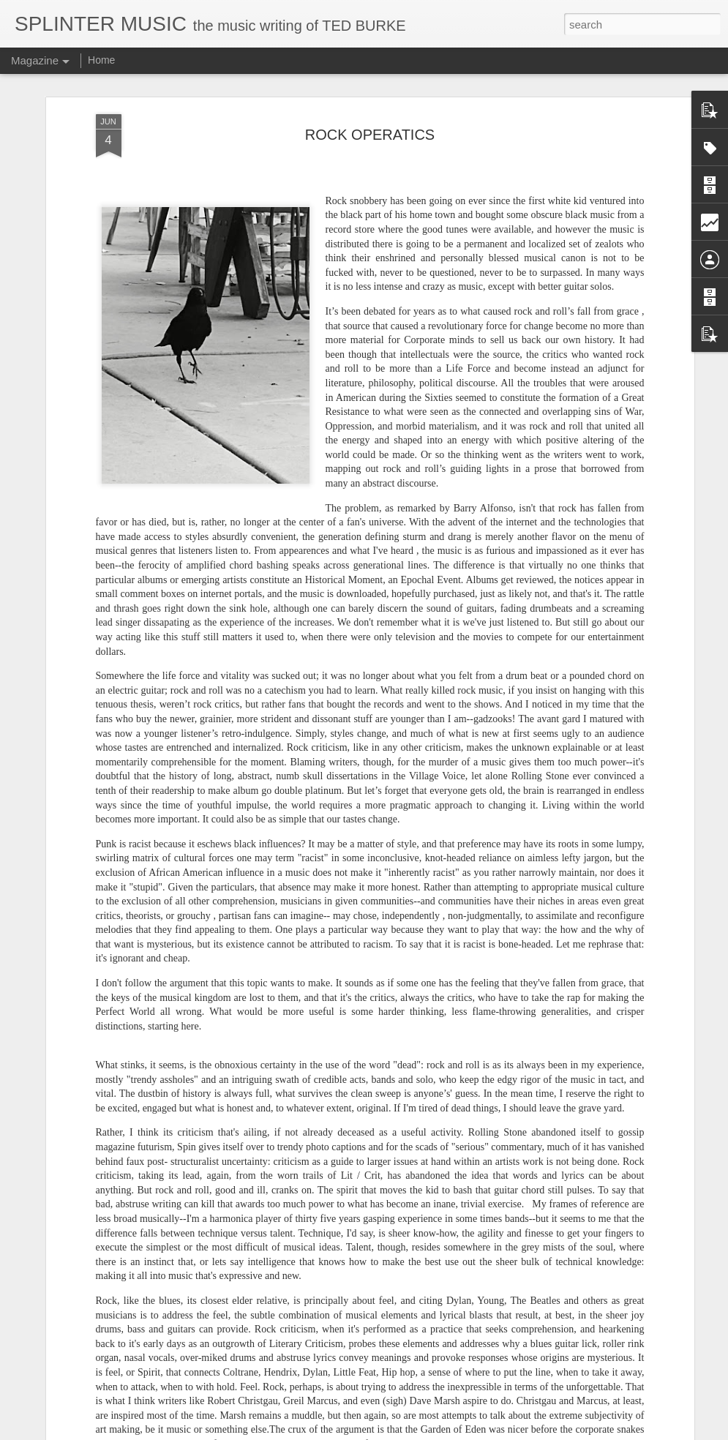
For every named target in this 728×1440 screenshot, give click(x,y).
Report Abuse (452, 1432)
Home (101, 60)
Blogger (410, 1432)
